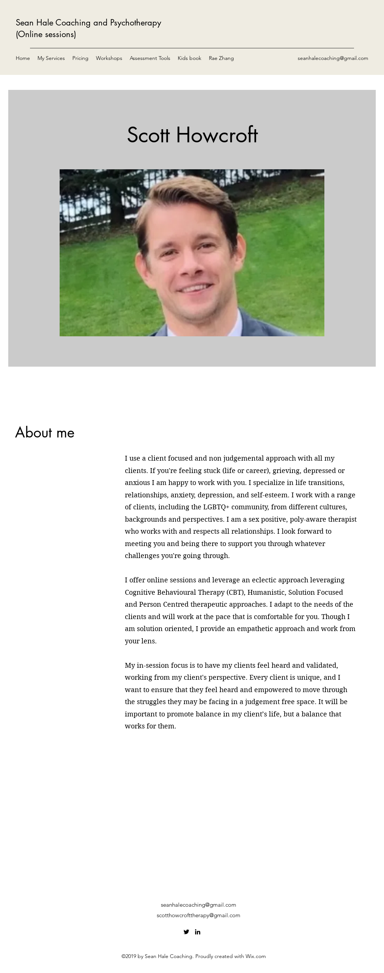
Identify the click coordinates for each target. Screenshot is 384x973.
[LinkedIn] (197, 932)
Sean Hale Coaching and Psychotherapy (88, 22)
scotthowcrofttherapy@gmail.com (198, 915)
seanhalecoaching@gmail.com (333, 58)
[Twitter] (186, 932)
